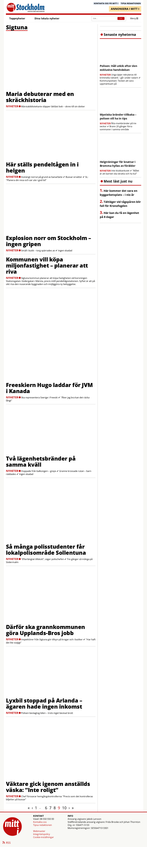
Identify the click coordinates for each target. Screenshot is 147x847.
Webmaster (39, 831)
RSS (6, 843)
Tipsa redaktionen (42, 825)
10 (64, 808)
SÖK (121, 18)
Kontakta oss (40, 821)
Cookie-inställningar (43, 837)
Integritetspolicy (41, 834)
